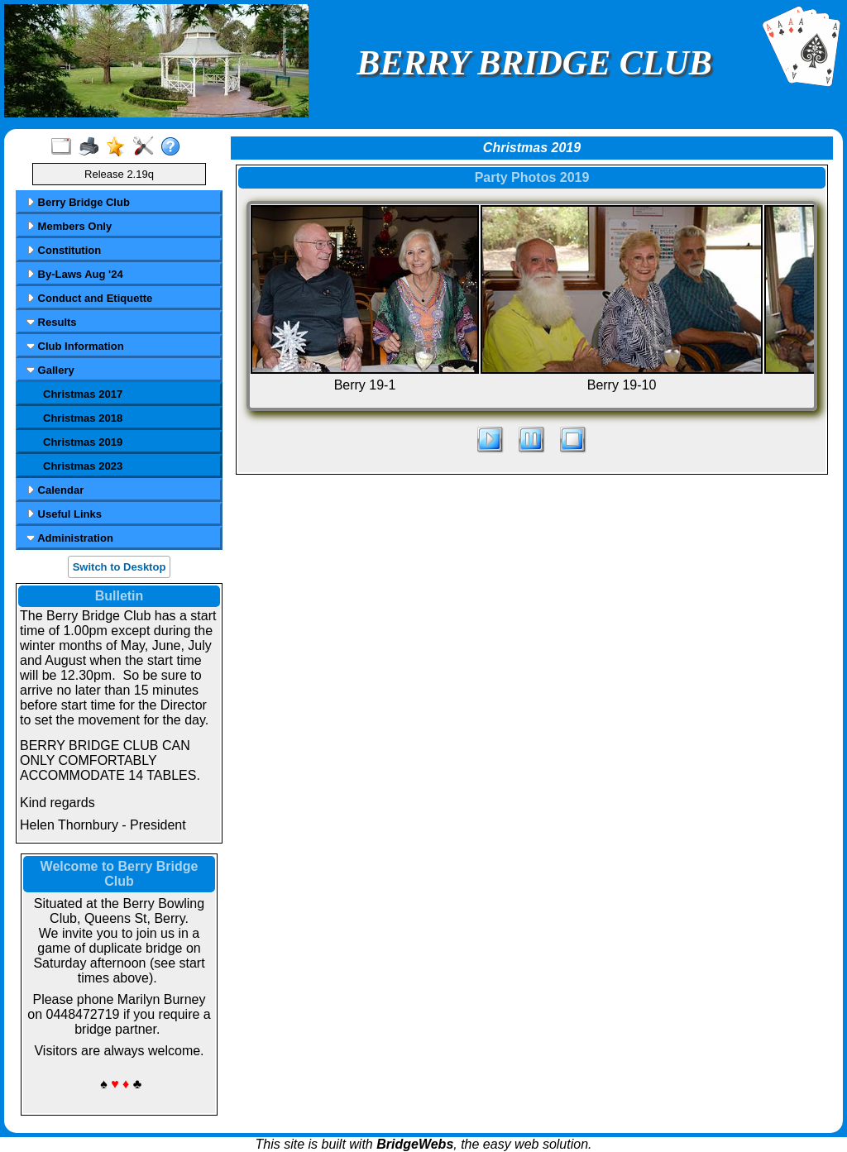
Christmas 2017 (82, 394)
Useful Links (64, 514)
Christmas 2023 (82, 466)
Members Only (69, 226)
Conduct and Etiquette (89, 298)
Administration (69, 538)
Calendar (55, 490)
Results (51, 322)
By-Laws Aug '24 (74, 274)
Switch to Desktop (119, 567)
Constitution (63, 250)
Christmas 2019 (82, 442)
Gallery (50, 370)
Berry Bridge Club (78, 202)
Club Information (75, 346)
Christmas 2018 (82, 418)
